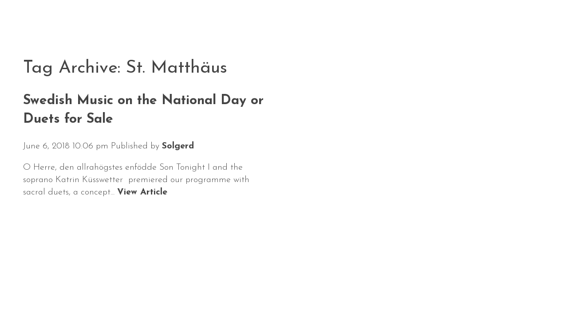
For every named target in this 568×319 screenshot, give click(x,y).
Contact (311, 292)
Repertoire (201, 292)
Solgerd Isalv (453, 286)
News (38, 292)
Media (259, 292)
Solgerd (178, 146)
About (144, 292)
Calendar (90, 292)
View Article (142, 192)
